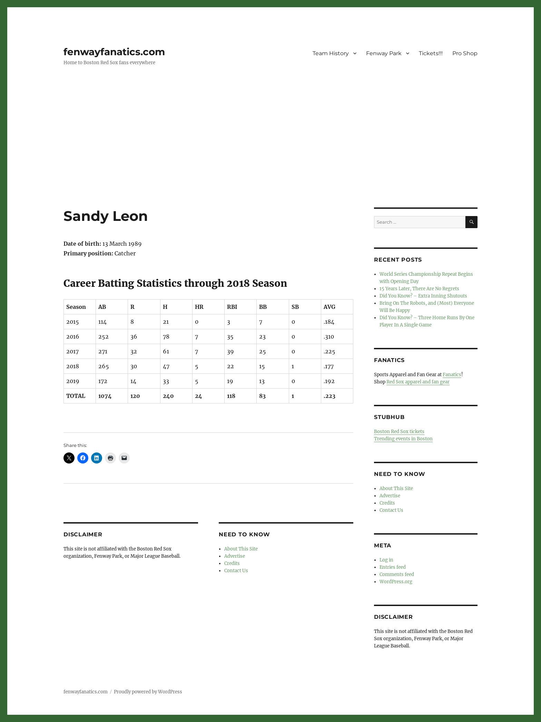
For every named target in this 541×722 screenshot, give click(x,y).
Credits (232, 563)
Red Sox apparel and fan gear (418, 382)
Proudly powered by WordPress (148, 692)
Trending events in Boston (403, 439)
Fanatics (452, 375)
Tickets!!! (431, 53)
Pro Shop (465, 53)
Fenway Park (384, 53)
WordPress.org (396, 582)
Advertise (234, 556)
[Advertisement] (270, 156)
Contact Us (236, 571)
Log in (386, 560)
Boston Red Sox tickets (399, 432)
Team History (331, 53)
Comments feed (397, 574)
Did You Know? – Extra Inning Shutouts (423, 296)
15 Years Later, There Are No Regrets (419, 289)
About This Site (241, 549)
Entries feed (393, 567)
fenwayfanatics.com (114, 52)
